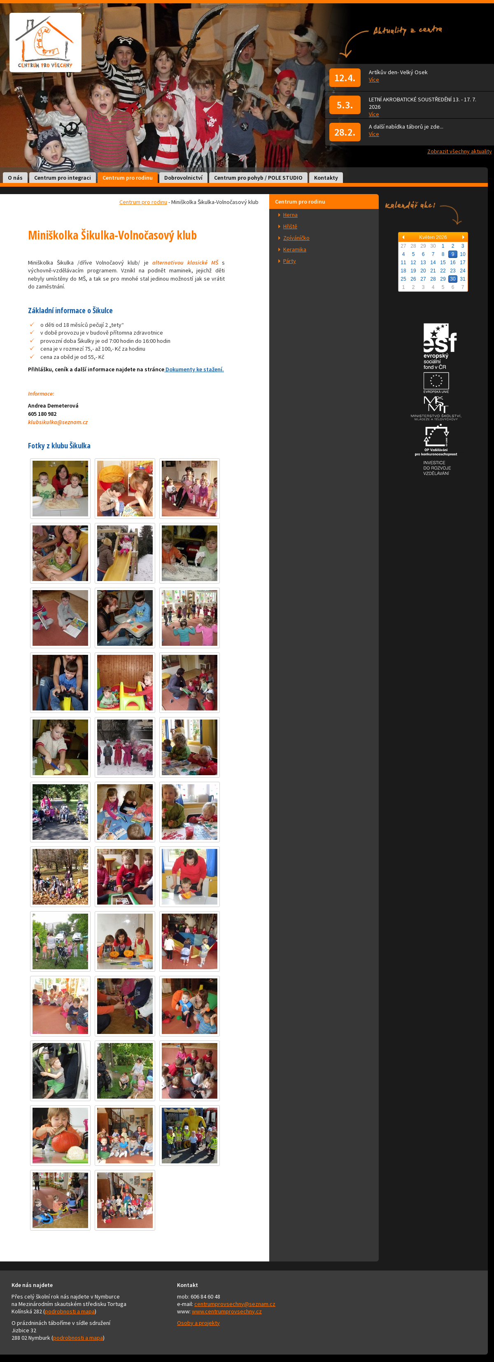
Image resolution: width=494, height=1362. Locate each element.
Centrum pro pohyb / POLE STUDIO (258, 177)
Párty (289, 261)
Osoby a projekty (198, 1323)
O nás (15, 177)
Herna (290, 214)
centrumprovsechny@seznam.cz (234, 1304)
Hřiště (290, 226)
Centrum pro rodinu (128, 177)
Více (374, 79)
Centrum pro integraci (62, 177)
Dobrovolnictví (183, 177)
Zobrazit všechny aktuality (459, 151)
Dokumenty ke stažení (193, 369)
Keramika (294, 249)
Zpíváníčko (296, 237)
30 (452, 279)
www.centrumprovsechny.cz (227, 1311)
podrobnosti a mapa (70, 1311)
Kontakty (326, 177)
